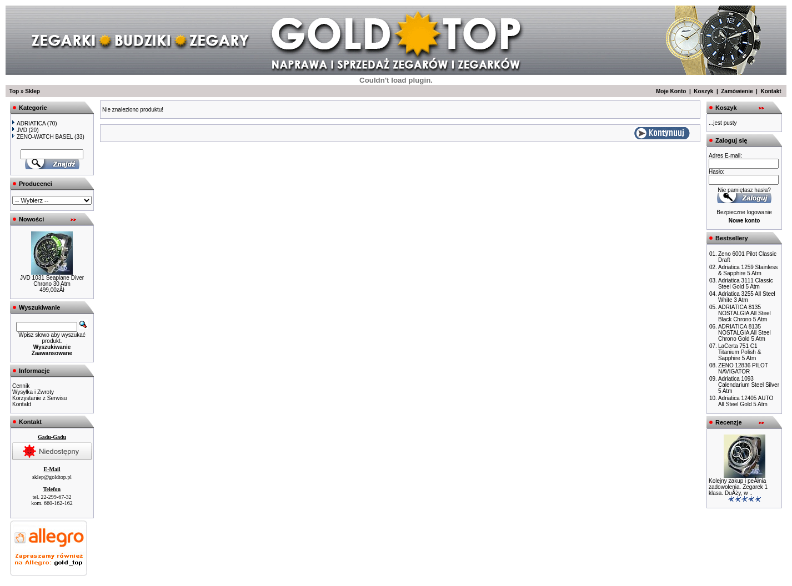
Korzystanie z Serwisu (39, 398)
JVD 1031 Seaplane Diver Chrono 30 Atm (52, 281)
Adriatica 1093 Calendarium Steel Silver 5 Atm (748, 385)
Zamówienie (737, 91)
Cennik (20, 386)
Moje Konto (671, 91)
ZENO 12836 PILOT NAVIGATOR (743, 368)
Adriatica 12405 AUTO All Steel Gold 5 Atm (745, 401)
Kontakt (770, 91)
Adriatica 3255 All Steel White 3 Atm (746, 297)
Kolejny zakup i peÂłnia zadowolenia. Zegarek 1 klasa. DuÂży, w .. (738, 487)
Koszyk (703, 91)
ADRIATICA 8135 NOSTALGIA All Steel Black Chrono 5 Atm (744, 313)
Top (14, 91)
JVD (19, 130)
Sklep (32, 91)
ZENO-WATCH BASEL (42, 137)
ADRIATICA (29, 123)
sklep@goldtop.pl (52, 477)
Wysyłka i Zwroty (33, 392)
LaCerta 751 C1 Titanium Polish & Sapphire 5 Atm (739, 352)
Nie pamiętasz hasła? (744, 190)
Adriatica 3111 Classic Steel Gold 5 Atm (745, 283)
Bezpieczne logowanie (744, 212)
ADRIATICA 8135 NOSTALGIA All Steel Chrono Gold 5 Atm (744, 333)
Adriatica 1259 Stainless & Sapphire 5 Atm (748, 270)
